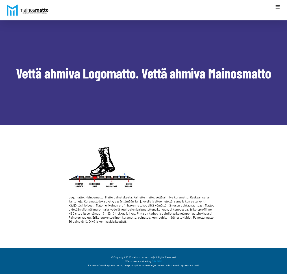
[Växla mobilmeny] (278, 6)
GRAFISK (157, 261)
